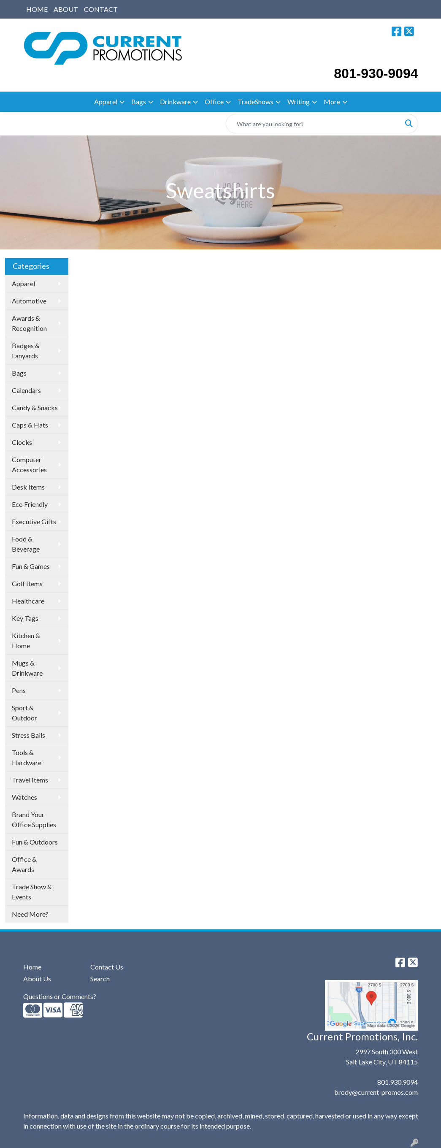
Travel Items (30, 780)
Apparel (105, 101)
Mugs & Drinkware (27, 668)
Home (32, 967)
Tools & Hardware (26, 757)
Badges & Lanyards (26, 350)
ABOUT (66, 9)
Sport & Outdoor (24, 713)
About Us (37, 979)
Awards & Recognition (29, 323)
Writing (298, 101)
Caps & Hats (30, 425)
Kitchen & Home (26, 640)
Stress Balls (28, 735)
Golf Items (27, 583)
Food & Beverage (26, 544)
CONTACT (101, 9)
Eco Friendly (30, 504)
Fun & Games (31, 566)
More (332, 101)
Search (100, 979)
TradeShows (255, 101)
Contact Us (106, 967)
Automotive (29, 301)
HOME (37, 9)
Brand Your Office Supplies (34, 819)
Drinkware (175, 101)
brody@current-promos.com (376, 1092)
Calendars (26, 390)
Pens (19, 690)
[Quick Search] (313, 123)
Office (214, 101)
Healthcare (28, 601)
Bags (138, 101)
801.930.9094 (397, 1082)
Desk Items (28, 487)
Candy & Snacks (35, 407)
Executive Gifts (34, 521)
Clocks (22, 442)
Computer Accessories (29, 464)
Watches (24, 797)
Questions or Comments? (59, 996)
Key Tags (25, 618)
